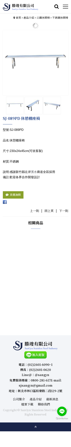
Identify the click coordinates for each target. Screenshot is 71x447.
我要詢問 (15, 195)
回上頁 (49, 211)
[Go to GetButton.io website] (62, 418)
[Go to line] (62, 411)
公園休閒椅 (43, 17)
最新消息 (52, 399)
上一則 (34, 211)
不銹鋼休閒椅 (60, 17)
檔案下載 (27, 404)
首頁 (18, 17)
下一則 (63, 211)
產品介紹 (28, 17)
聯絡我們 (44, 404)
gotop (35, 427)
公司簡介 (19, 399)
